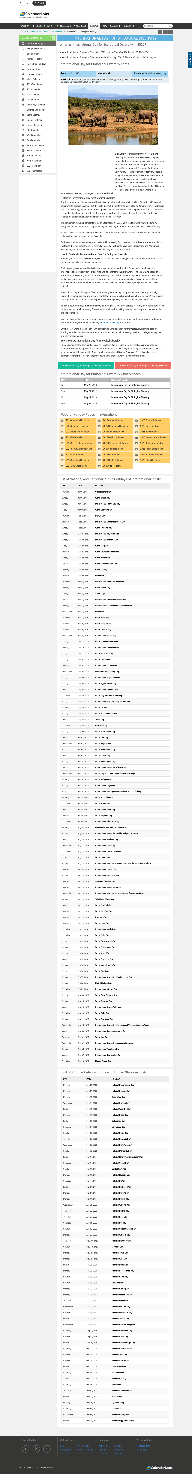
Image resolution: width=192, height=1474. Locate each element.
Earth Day (99, 612)
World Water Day (102, 558)
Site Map (64, 1453)
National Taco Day (119, 1355)
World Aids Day (101, 1037)
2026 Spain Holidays (113, 449)
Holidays (118, 1453)
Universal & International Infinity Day (111, 827)
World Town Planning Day (106, 995)
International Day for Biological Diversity (130, 385)
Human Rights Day (103, 1061)
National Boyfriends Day (122, 1349)
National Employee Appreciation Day (127, 1157)
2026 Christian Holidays (77, 460)
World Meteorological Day (106, 564)
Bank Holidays (33, 54)
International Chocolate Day (107, 875)
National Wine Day (119, 1259)
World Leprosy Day (103, 510)
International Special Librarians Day (110, 600)
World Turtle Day (102, 707)
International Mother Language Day (110, 522)
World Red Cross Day (104, 654)
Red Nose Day (101, 725)
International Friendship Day (107, 821)
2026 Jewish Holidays (76, 466)
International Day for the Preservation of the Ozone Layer (119, 893)
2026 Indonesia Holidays (77, 432)
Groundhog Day (118, 1097)
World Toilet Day (102, 1013)
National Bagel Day (120, 1133)
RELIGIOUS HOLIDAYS (42, 26)
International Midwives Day (107, 648)
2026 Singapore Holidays (152, 443)
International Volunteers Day (107, 1049)
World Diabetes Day (103, 1001)
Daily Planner (33, 99)
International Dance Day (105, 636)
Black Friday (117, 1397)
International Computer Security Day (110, 1031)
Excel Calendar (34, 140)
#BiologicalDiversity (109, 322)
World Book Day (102, 618)
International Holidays (53, 32)
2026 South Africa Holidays (79, 449)
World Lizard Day (102, 857)
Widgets (118, 1446)
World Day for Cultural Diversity (108, 695)
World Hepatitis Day (103, 815)
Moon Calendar (34, 79)
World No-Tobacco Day (105, 731)
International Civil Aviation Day (108, 1055)
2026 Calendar (34, 89)
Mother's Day (117, 1247)
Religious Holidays (36, 48)
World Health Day (102, 588)
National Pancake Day (121, 1139)
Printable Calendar (36, 145)
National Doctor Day (120, 1199)
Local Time (104, 1453)
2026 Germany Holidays (77, 426)
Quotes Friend (143, 1446)
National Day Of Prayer (121, 1241)
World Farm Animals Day (105, 941)
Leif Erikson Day (119, 1367)
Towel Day (99, 719)
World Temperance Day (105, 947)
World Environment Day (105, 749)
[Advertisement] (38, 223)
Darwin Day (100, 516)
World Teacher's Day (104, 959)
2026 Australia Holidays (77, 420)
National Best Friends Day (123, 1271)
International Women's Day (106, 540)
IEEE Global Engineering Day (107, 671)
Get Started (39, 3)
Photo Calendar (34, 150)
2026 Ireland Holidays (113, 432)
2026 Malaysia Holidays (77, 437)
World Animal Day (102, 953)
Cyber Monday (118, 1402)
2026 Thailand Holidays (151, 449)
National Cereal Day (120, 1163)
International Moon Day (105, 809)
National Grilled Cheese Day (124, 1229)
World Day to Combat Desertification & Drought (115, 773)
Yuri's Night (100, 594)
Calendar (103, 1450)
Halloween (116, 1385)
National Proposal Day (121, 1187)
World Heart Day (102, 923)
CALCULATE (115, 26)
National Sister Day (120, 1337)
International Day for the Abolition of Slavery (114, 1043)
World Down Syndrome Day (107, 552)
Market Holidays (34, 59)
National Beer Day (119, 1217)
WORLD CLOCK (80, 26)
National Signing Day (120, 1103)
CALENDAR (25, 26)
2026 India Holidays (149, 426)
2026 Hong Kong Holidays (115, 426)
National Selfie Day (120, 1277)
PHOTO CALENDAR (63, 26)
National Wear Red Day (121, 1109)
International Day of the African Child (110, 767)
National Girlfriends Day (122, 1331)
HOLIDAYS (94, 26)
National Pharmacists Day (123, 1085)
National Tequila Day (120, 1319)
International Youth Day (105, 845)
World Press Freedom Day (106, 642)
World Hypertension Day (105, 683)
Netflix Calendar (34, 161)
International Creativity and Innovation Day (113, 606)
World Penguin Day (103, 624)
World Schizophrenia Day (106, 713)
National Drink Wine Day (122, 1145)
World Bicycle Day (103, 743)
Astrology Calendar (36, 105)
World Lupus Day (102, 660)
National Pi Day (118, 1181)
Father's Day (117, 1283)
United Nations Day (103, 983)
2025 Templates (34, 171)
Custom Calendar (35, 120)
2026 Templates (34, 84)
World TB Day (101, 570)
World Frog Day (101, 546)
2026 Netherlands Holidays (153, 437)
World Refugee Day (103, 779)
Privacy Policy (82, 1446)
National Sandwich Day (122, 1391)
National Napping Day (121, 1175)
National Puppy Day (120, 1193)
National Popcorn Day (121, 1091)
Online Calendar (34, 125)
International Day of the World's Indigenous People (116, 833)
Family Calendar (34, 155)
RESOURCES (128, 26)
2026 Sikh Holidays (112, 466)
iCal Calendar (33, 94)
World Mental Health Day (105, 965)
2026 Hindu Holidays (113, 460)
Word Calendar (34, 135)
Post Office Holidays (36, 64)
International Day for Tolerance (108, 1007)
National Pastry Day (120, 1414)
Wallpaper (119, 1450)
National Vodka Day (120, 1361)
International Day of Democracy (109, 887)
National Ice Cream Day (122, 1313)
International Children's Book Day (109, 582)
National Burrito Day (120, 1211)
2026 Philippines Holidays (115, 443)
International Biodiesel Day (106, 839)
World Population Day (104, 797)
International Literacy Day (106, 869)
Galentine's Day (118, 1121)
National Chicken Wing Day (123, 1325)
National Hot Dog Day (121, 1307)
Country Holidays (34, 32)
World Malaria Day (103, 630)
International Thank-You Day (107, 504)
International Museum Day (106, 689)
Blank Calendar (34, 115)
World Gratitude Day (103, 905)
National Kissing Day (120, 1289)
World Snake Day (102, 803)
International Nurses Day (106, 665)
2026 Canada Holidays (113, 420)
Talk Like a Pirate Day (104, 899)
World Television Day (104, 1019)
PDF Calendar (33, 130)
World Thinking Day (103, 528)
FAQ (62, 1446)
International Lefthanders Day (108, 851)
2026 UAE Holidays (75, 454)
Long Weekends (34, 74)
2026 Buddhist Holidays (151, 454)
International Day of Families (107, 677)
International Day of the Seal (107, 534)
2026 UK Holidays (111, 454)
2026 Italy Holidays (149, 432)
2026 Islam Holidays (150, 460)
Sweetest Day (118, 1373)
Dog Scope (142, 1450)
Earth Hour (99, 576)
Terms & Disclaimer (85, 1450)
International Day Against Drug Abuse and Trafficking (118, 791)
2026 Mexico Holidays (113, 437)
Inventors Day (101, 917)
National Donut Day (120, 1265)
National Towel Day (120, 1253)
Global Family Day (103, 492)
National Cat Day (119, 1379)
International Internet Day (106, 989)
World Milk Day (101, 737)
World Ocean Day (102, 755)
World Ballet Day (102, 935)
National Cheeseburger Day (123, 1343)
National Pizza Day (120, 1115)
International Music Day (105, 929)
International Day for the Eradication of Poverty (115, 977)
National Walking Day (121, 1205)
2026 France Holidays (150, 420)
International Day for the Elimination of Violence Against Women (122, 1025)
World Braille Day (102, 498)
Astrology (103, 1446)
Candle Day (117, 1408)
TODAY (104, 26)
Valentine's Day (118, 1127)
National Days (33, 69)
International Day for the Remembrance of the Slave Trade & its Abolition (126, 863)
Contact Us (65, 1450)
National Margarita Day (122, 1151)
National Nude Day (120, 1301)
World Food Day (102, 971)
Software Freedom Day (105, 881)
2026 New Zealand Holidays (79, 443)
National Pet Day (119, 1223)
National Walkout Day (121, 1235)
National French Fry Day (122, 1295)
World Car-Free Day (103, 911)
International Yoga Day (105, 785)
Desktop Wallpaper (36, 110)
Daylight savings (119, 1169)
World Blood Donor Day (105, 761)
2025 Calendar (34, 166)
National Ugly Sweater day (123, 1420)
